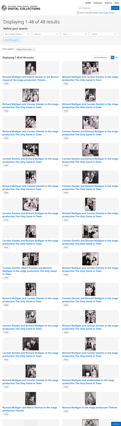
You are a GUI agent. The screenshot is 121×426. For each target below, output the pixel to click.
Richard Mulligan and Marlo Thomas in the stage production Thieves (14, 257)
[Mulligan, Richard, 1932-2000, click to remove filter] (25, 49)
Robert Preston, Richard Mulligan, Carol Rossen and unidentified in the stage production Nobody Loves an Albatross (75, 379)
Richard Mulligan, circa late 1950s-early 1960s (45, 372)
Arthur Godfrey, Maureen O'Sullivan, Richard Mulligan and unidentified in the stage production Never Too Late (14, 407)
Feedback (116, 424)
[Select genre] (75, 34)
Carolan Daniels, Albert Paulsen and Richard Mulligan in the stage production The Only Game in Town (75, 171)
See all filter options (12, 40)
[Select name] (17, 34)
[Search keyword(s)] (93, 8)
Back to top (8, 418)
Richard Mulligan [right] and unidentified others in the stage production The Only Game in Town (75, 347)
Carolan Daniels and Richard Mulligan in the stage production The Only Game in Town (45, 111)
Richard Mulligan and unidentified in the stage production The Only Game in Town (104, 228)
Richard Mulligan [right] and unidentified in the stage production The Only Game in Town (105, 257)
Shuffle (88, 3)
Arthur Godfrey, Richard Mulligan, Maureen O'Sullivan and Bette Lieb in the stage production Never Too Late (103, 407)
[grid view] (112, 57)
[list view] (116, 57)
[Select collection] (46, 34)
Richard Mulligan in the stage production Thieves (45, 256)
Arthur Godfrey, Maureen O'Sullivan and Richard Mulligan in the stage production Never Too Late (105, 376)
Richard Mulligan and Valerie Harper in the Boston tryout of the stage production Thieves (14, 83)
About (117, 3)
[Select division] (104, 34)
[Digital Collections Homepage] (21, 8)
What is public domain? (107, 13)
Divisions (108, 3)
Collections (98, 3)
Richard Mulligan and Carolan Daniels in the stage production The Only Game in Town (44, 81)
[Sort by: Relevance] (101, 57)
